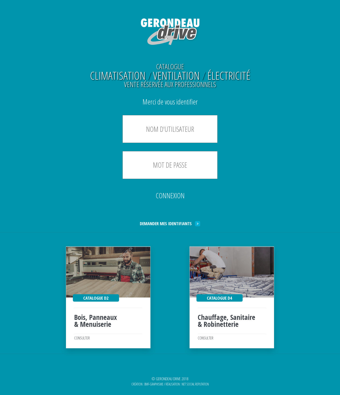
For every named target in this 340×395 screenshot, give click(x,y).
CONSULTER (82, 337)
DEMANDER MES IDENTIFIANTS (170, 223)
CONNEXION (170, 195)
